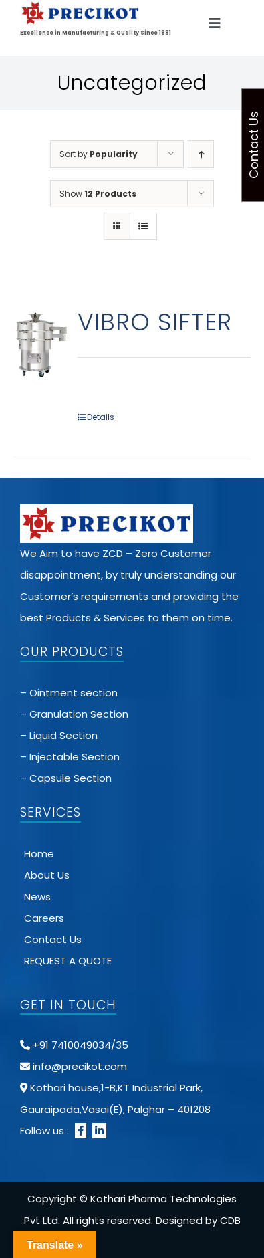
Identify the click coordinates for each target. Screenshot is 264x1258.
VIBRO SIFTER (155, 322)
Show (97, 193)
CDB (230, 1220)
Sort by (98, 154)
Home (39, 854)
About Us (47, 875)
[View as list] (143, 226)
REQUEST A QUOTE (68, 961)
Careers (44, 918)
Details (100, 417)
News (37, 896)
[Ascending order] (201, 154)
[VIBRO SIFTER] (40, 344)
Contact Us (53, 939)
